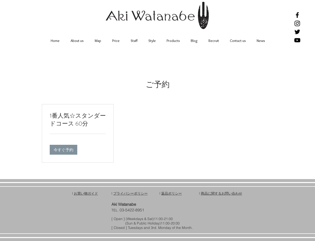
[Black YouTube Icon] (297, 40)
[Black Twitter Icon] (297, 32)
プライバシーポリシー (130, 193)
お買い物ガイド (86, 193)
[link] (78, 120)
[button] (63, 150)
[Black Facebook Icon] (297, 15)
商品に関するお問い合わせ (221, 193)
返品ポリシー (171, 193)
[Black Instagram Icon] (297, 23)
